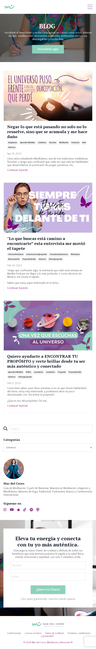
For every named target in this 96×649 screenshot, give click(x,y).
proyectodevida (75, 372)
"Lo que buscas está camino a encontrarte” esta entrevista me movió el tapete (46, 243)
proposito (62, 372)
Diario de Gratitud (54, 633)
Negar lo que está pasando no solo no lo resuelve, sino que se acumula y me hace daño (47, 131)
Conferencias (14, 633)
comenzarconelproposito (36, 254)
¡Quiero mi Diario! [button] (48, 589)
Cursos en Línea (33, 633)
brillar (28, 372)
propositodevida (29, 259)
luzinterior (50, 372)
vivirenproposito (55, 259)
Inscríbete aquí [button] (48, 49)
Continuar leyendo (17, 170)
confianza (42, 143)
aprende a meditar (27, 143)
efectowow (75, 254)
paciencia (75, 143)
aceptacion (12, 143)
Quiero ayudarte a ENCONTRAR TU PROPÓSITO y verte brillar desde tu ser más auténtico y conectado (46, 361)
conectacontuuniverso (59, 254)
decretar (52, 143)
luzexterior (38, 372)
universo (11, 147)
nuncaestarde (13, 259)
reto (84, 143)
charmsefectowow (15, 254)
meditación (63, 143)
